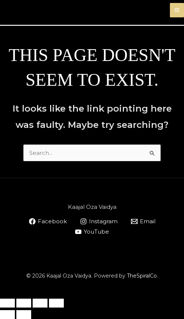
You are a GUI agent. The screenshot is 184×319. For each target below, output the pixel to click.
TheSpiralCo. (142, 275)
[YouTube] (92, 231)
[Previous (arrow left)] (7, 314)
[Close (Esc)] (56, 303)
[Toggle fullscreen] (23, 303)
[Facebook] (48, 221)
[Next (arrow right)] (23, 314)
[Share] (40, 303)
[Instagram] (99, 221)
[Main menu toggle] (177, 10)
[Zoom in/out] (7, 303)
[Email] (143, 221)
